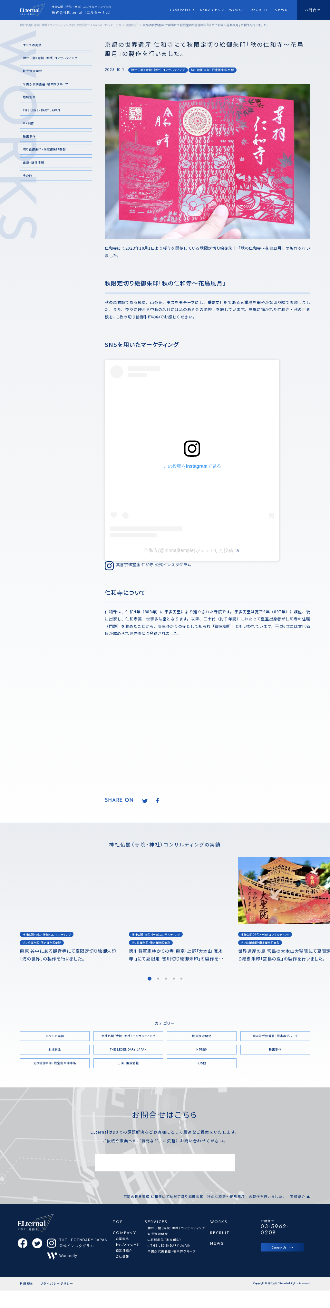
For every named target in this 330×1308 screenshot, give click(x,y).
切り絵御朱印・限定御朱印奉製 (212, 70)
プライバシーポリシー (57, 1301)
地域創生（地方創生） (165, 1240)
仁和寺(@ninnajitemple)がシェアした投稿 (188, 550)
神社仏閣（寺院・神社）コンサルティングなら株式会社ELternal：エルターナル (70, 25)
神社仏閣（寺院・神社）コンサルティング (158, 70)
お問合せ (312, 9)
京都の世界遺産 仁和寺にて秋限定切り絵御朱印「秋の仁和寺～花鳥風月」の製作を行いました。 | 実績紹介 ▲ (216, 1197)
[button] (149, 979)
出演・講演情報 (33, 163)
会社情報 (122, 1256)
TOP (118, 1222)
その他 (27, 175)
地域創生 (29, 97)
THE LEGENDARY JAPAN (41, 110)
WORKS (236, 9)
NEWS (281, 9)
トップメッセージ (128, 1244)
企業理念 (122, 1239)
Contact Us (279, 1247)
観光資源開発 (32, 71)
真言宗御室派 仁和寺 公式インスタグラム (153, 564)
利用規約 (27, 1301)
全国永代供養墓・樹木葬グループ (45, 84)
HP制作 (28, 123)
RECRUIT (259, 9)
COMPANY (180, 9)
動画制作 (29, 136)
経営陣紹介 (124, 1250)
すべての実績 (32, 45)
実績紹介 (132, 25)
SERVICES (210, 9)
